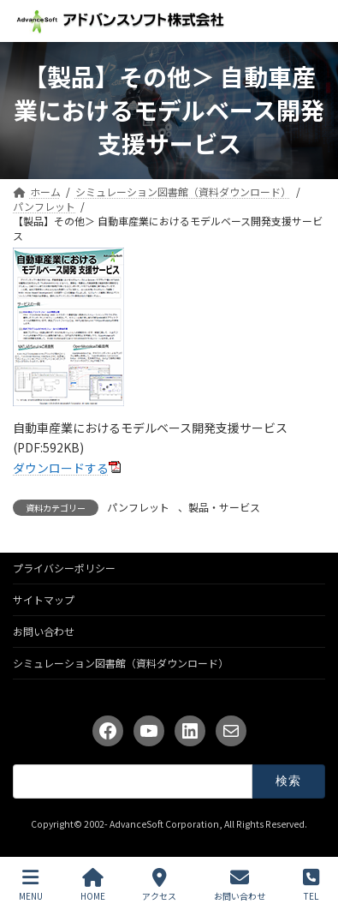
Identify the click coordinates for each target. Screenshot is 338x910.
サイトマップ (43, 599)
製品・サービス (224, 507)
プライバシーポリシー (64, 567)
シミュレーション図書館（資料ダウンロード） (120, 663)
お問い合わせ (43, 631)
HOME (92, 884)
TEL (311, 884)
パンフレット (138, 507)
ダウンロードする (61, 467)
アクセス (159, 884)
